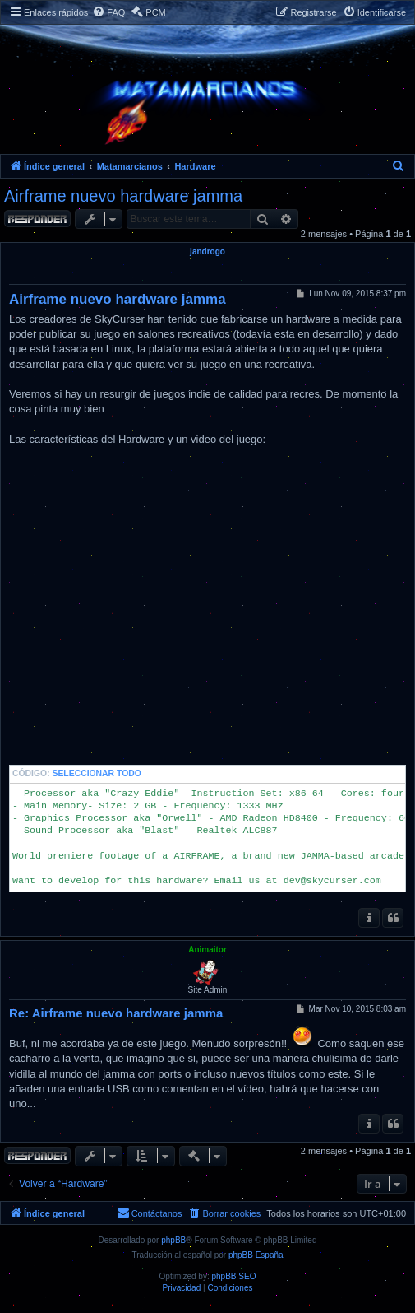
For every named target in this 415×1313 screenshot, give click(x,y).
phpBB (173, 1240)
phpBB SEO (234, 1276)
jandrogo (207, 251)
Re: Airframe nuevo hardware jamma (116, 1013)
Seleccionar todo (97, 773)
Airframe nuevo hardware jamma (123, 196)
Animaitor (207, 949)
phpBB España (256, 1254)
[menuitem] (108, 13)
